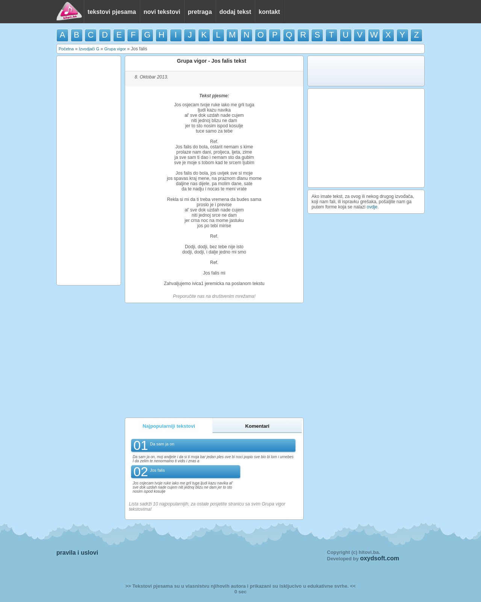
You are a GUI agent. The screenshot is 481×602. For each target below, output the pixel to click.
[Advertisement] (89, 170)
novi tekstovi (162, 12)
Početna (66, 49)
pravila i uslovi (77, 552)
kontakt (269, 12)
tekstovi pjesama (112, 12)
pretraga (200, 12)
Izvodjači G (89, 49)
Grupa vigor (115, 49)
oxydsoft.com (379, 558)
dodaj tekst (235, 12)
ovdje (372, 207)
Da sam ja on (162, 444)
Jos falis (157, 470)
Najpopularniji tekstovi (168, 426)
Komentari (257, 426)
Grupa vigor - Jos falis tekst (211, 61)
